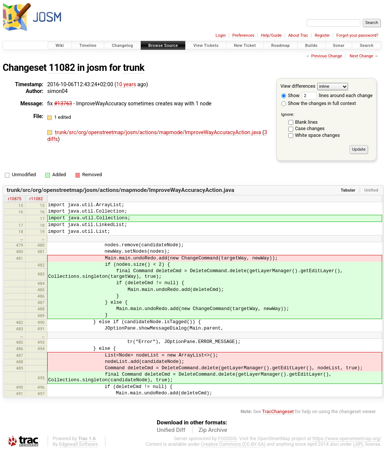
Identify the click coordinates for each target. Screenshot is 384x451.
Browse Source (163, 45)
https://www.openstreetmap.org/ (346, 438)
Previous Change (326, 56)
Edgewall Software (78, 444)
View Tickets (205, 45)
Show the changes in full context (318, 103)
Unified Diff (171, 430)
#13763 (63, 103)
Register (322, 35)
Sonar (339, 45)
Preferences (243, 35)
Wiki (60, 45)
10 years (126, 84)
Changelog (122, 45)
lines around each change (337, 95)
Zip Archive (213, 430)
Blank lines (306, 122)
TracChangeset (278, 411)
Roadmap (280, 45)
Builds (311, 45)
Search (367, 45)
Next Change (361, 56)
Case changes (310, 128)
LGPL (358, 444)
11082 (62, 67)
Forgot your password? (357, 35)
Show (290, 95)
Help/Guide (271, 35)
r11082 (36, 198)
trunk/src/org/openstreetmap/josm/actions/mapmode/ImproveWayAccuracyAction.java (158, 132)
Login (221, 35)
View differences (297, 86)
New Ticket (245, 45)
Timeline (87, 45)
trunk (133, 67)
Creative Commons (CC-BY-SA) (233, 444)
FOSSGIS (227, 438)
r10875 (14, 198)
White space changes (317, 135)
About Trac (298, 35)
